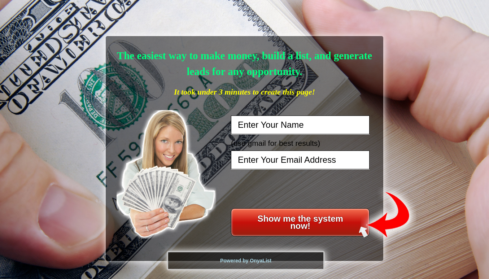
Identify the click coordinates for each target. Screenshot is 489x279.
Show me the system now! (312, 225)
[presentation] (301, 189)
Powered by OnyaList (245, 260)
